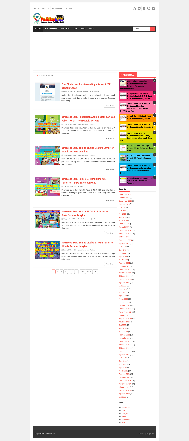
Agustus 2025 (124, 204)
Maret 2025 (123, 220)
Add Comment (83, 91)
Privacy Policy (56, 8)
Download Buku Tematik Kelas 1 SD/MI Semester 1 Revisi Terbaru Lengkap (88, 244)
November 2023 (125, 273)
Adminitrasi (65, 29)
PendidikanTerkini (49, 433)
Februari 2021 (124, 374)
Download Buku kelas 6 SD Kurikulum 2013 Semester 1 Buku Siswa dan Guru (84, 180)
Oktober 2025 (124, 198)
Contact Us (45, 8)
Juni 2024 (123, 250)
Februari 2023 (124, 302)
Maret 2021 (123, 371)
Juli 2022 (122, 325)
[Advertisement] (94, 51)
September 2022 (125, 319)
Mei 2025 (122, 214)
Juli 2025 (122, 207)
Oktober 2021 (124, 348)
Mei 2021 (122, 364)
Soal (75, 29)
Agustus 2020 (124, 394)
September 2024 (125, 240)
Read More (110, 106)
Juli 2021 (122, 358)
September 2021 (125, 351)
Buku (83, 29)
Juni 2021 (123, 361)
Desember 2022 (125, 309)
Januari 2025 (124, 227)
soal (123, 423)
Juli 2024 (122, 247)
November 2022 (125, 312)
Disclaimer (68, 8)
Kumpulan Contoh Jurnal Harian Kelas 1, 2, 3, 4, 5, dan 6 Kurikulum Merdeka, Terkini (139, 96)
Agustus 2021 (124, 355)
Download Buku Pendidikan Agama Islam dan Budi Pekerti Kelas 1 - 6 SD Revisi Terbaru (86, 118)
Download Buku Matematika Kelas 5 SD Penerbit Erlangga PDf (139, 158)
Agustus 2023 (124, 283)
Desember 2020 (125, 381)
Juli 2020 (122, 397)
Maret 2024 (123, 260)
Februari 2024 (124, 263)
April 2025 (123, 217)
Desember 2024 (125, 230)
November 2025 (125, 194)
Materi (91, 29)
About (36, 8)
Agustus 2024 (124, 243)
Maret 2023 (123, 299)
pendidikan (95, 91)
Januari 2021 (124, 377)
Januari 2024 (124, 266)
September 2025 (125, 201)
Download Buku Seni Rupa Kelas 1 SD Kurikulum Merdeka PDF (140, 148)
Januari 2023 (124, 305)
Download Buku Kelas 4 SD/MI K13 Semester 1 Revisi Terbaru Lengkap (86, 213)
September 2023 (125, 279)
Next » (89, 271)
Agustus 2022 (124, 322)
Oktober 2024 (124, 237)
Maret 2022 (123, 332)
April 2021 (123, 368)
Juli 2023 (122, 286)
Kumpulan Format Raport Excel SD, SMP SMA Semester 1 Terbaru (140, 180)
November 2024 (125, 234)
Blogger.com (150, 433)
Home (38, 29)
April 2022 (123, 328)
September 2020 (125, 390)
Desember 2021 (125, 341)
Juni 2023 (123, 289)
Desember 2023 (125, 269)
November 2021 (125, 345)
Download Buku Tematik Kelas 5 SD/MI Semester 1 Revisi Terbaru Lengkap (88, 149)
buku (93, 124)
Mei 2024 (122, 253)
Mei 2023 (122, 292)
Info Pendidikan (51, 29)
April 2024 (123, 256)
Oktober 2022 (124, 315)
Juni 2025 (123, 211)
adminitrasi (125, 407)
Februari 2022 (124, 335)
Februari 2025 (124, 224)
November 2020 (125, 384)
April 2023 (123, 296)
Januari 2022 (124, 338)
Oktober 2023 (124, 276)
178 (82, 271)
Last (95, 271)
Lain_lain (124, 413)
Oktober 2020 (124, 387)
